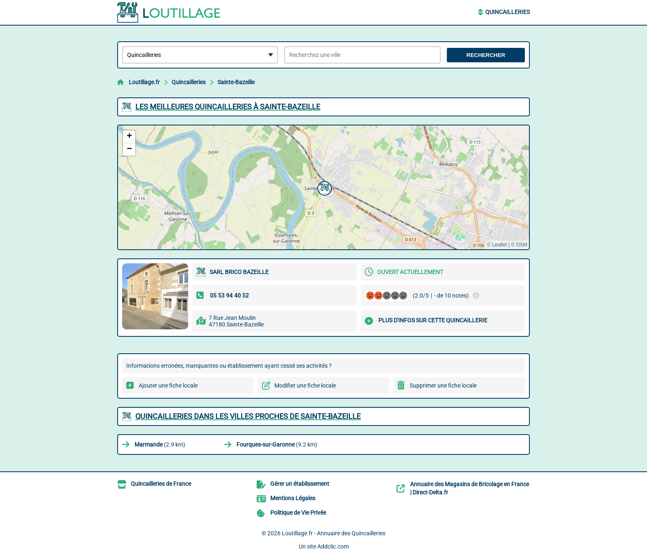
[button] (323, 187)
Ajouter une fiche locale (168, 385)
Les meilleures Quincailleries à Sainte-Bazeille (227, 106)
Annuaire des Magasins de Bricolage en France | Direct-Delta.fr (469, 488)
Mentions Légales (292, 498)
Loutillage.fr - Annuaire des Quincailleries (333, 533)
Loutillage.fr (144, 82)
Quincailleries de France (161, 483)
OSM (521, 245)
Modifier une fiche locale (305, 385)
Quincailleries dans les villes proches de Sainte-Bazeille (248, 416)
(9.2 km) (276, 444)
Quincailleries (507, 12)
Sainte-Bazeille (236, 82)
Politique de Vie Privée (298, 512)
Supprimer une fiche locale (443, 385)
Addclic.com (333, 546)
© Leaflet (497, 245)
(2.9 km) (160, 444)
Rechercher (485, 55)
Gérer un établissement (299, 483)
